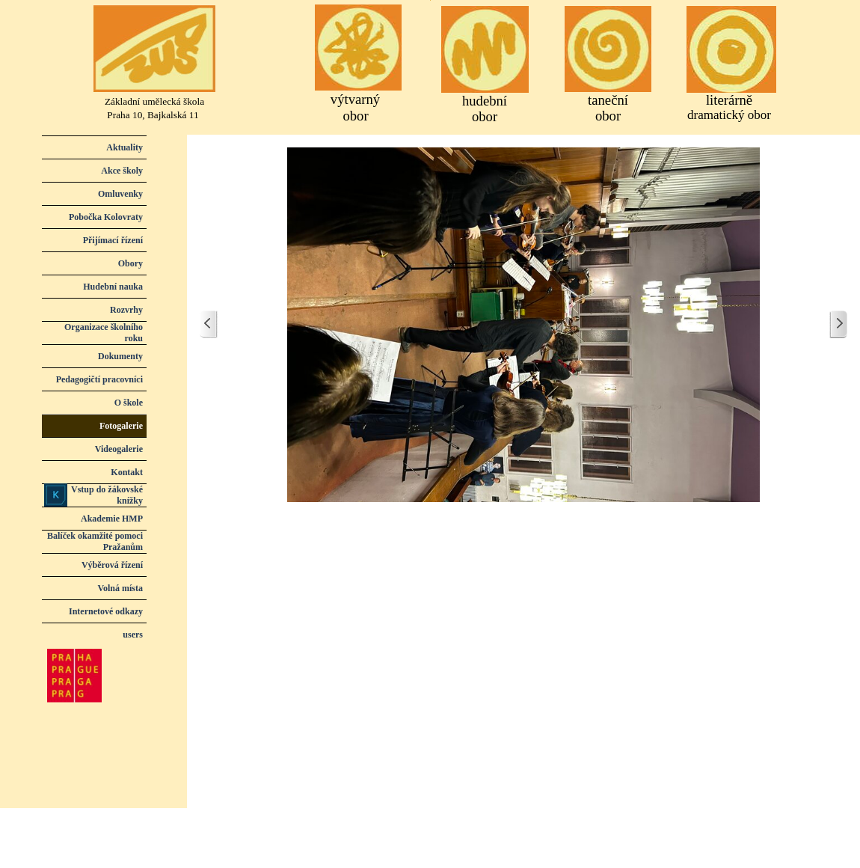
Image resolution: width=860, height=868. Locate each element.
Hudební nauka (113, 286)
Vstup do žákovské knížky (107, 495)
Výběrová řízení (112, 565)
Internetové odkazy (106, 611)
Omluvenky (120, 194)
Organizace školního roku (103, 332)
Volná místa (120, 588)
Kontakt (127, 472)
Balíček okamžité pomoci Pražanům (95, 541)
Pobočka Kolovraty (106, 217)
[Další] (838, 324)
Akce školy (122, 170)
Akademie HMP (112, 518)
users (133, 634)
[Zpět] (209, 324)
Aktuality (124, 147)
